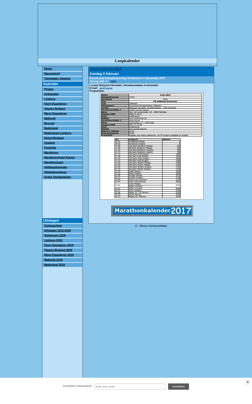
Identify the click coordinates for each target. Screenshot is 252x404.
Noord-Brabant (54, 138)
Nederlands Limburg (57, 133)
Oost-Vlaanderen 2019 (58, 245)
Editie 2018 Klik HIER (106, 69)
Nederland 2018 (54, 264)
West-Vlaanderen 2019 (59, 255)
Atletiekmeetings (55, 172)
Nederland (51, 128)
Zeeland (49, 142)
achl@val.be (105, 88)
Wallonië (50, 118)
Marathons (51, 152)
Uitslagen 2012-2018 (57, 230)
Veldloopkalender (55, 167)
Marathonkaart (53, 162)
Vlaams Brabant (54, 108)
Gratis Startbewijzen (57, 177)
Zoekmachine (53, 225)
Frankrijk (50, 147)
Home (48, 68)
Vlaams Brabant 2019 (58, 250)
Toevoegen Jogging (57, 78)
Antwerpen (51, 94)
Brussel (49, 123)
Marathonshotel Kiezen (59, 157)
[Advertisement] (127, 31)
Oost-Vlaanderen (55, 103)
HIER (113, 81)
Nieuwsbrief (52, 73)
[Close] (247, 382)
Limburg (49, 98)
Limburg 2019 (53, 240)
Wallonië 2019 (53, 259)
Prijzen (48, 89)
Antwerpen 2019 (55, 235)
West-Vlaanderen (55, 113)
